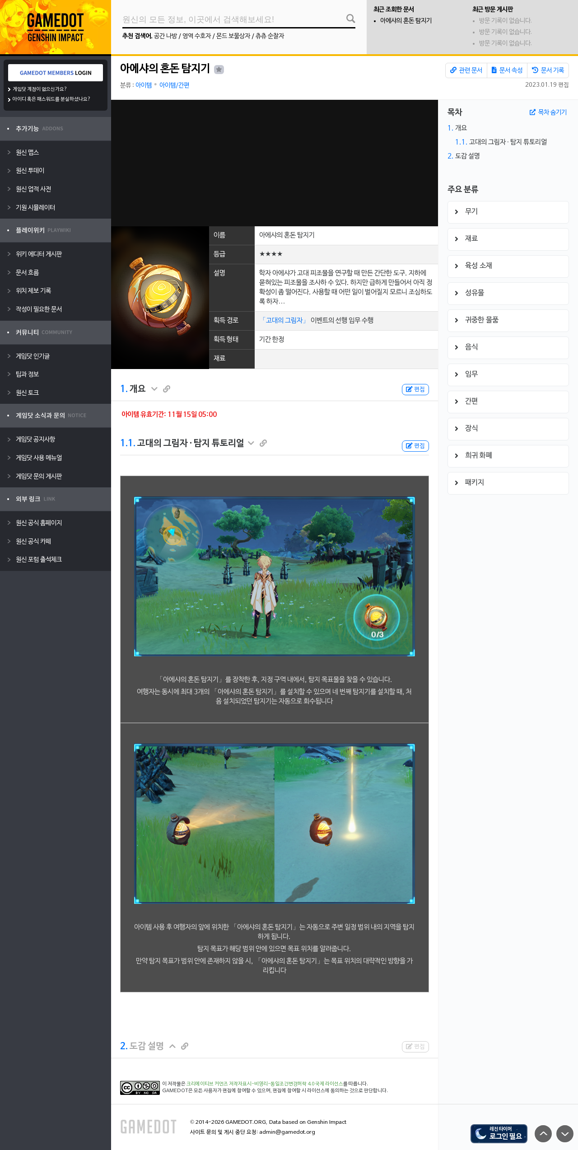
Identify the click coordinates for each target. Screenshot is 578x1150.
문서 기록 (548, 70)
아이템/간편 (174, 85)
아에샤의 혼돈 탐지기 (406, 21)
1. (124, 389)
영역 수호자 (196, 36)
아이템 (143, 85)
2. (124, 1047)
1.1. (127, 444)
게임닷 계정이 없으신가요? (40, 89)
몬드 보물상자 (233, 36)
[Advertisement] (274, 163)
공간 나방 (165, 36)
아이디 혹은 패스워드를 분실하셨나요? (52, 99)
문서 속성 (507, 70)
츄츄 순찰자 (270, 36)
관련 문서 (466, 70)
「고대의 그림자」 (284, 320)
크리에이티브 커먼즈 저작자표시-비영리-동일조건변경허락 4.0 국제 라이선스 (264, 1084)
